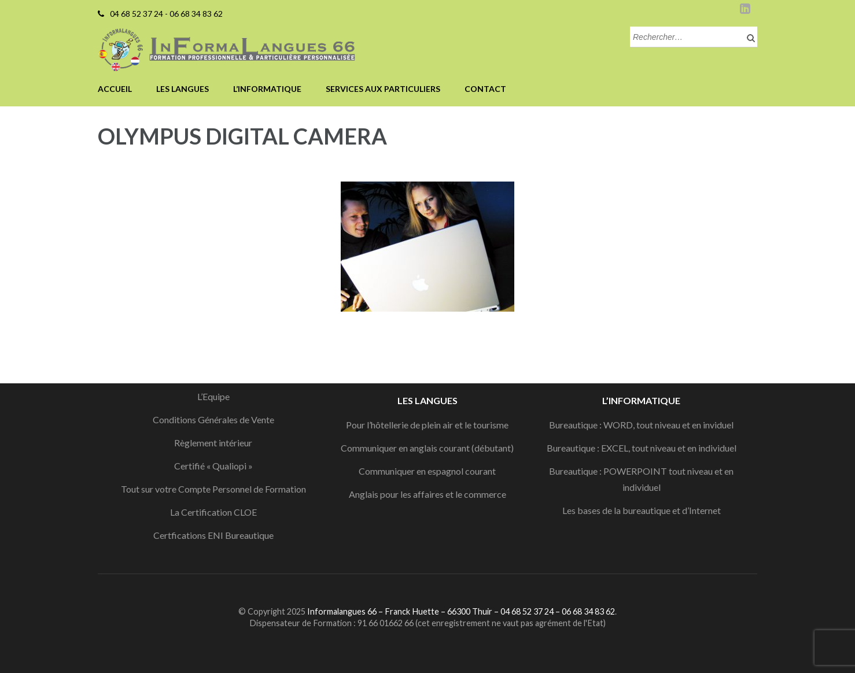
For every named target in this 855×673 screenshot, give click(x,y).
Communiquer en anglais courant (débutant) (427, 447)
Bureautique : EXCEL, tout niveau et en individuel (641, 447)
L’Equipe (213, 396)
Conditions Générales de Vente (213, 419)
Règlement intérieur (213, 442)
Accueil (115, 89)
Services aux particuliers (383, 89)
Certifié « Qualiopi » (213, 465)
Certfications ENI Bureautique (213, 535)
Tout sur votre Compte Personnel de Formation (213, 488)
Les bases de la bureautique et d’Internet (641, 510)
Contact (485, 89)
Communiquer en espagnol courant (427, 470)
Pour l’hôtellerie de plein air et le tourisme (427, 424)
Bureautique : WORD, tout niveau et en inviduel (641, 424)
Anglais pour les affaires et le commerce (427, 494)
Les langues (182, 89)
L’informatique (267, 89)
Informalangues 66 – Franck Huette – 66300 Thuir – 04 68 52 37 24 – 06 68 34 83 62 (461, 611)
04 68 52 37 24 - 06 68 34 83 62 (166, 14)
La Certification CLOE (213, 511)
